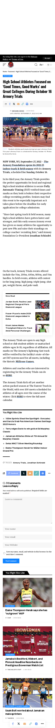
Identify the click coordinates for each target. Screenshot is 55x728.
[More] (31, 104)
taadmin (10, 718)
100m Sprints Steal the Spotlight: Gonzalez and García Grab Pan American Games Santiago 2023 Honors (27, 421)
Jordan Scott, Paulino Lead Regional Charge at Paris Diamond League (18, 304)
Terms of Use (17, 59)
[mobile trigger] (5, 65)
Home (5, 71)
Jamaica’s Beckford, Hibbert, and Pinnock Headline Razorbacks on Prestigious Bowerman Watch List (24, 662)
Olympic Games (22, 706)
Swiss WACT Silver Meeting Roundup (24, 443)
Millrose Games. (25, 361)
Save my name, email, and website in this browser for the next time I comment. (29, 553)
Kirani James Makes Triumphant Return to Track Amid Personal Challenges (19, 328)
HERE (9, 375)
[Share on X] (14, 104)
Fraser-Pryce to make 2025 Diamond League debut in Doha (18, 316)
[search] (36, 64)
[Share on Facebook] (10, 104)
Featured (11, 71)
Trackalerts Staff (14, 670)
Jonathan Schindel (36, 462)
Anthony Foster (18, 111)
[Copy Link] (23, 104)
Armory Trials (19, 462)
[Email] (18, 104)
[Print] (27, 104)
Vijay (9, 618)
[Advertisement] (27, 27)
